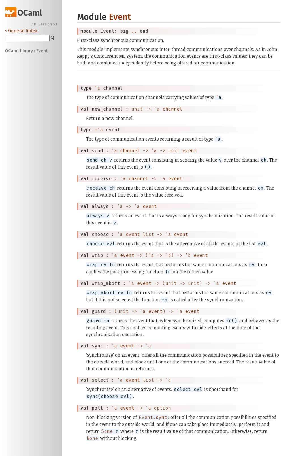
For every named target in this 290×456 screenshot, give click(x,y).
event (189, 150)
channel (172, 109)
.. (134, 31)
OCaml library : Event (26, 50)
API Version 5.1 (44, 24)
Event (120, 17)
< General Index (21, 30)
